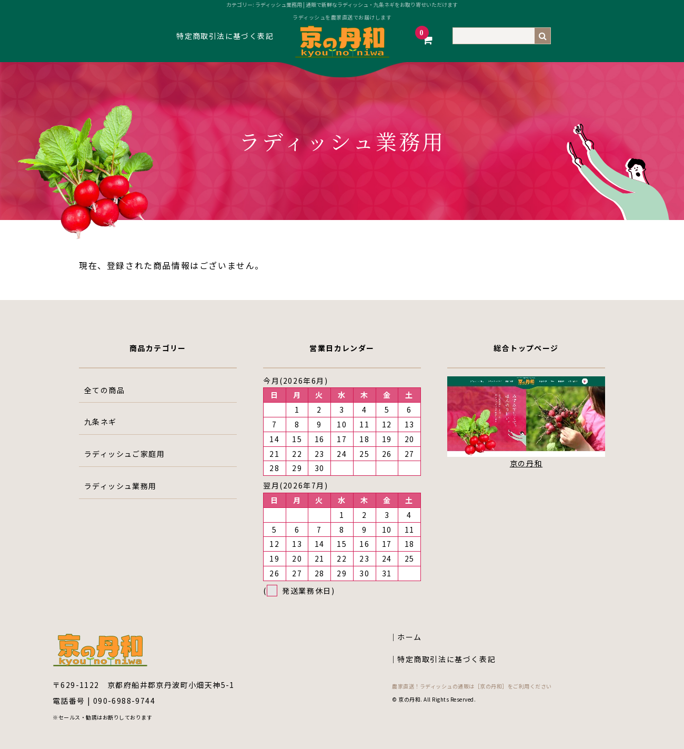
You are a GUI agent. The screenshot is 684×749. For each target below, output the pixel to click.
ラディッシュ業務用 (120, 486)
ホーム (409, 637)
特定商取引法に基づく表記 (225, 36)
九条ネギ (100, 421)
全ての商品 (104, 390)
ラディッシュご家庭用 (124, 453)
